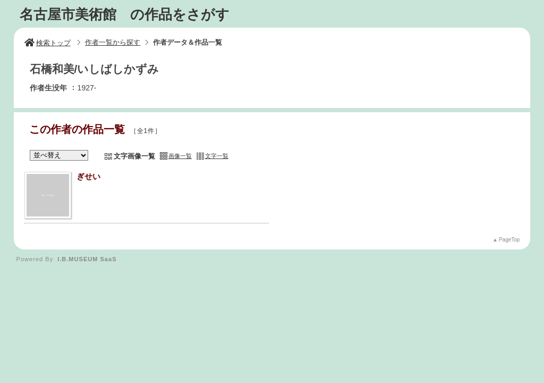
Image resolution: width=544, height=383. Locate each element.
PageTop (509, 240)
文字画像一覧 (134, 156)
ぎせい (88, 176)
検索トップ (47, 43)
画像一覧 (180, 156)
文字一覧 (216, 156)
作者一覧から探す (112, 42)
